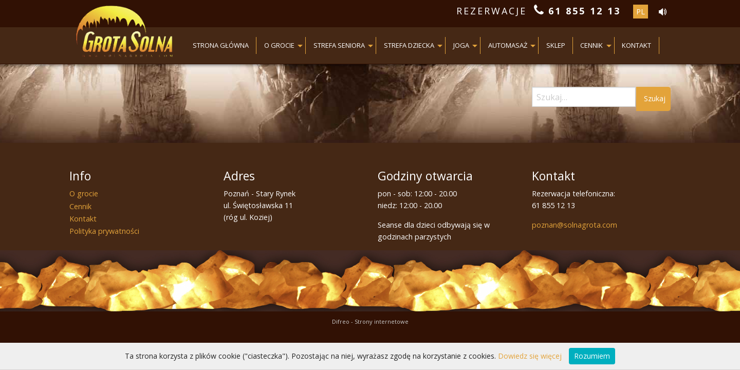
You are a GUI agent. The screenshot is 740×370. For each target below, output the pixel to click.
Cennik (591, 45)
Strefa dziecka (409, 45)
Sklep (555, 45)
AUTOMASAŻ (507, 45)
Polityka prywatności (104, 231)
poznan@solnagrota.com (574, 225)
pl (640, 11)
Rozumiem (592, 356)
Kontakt (636, 45)
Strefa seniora (339, 45)
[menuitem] (221, 45)
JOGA (461, 45)
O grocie (279, 45)
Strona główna (221, 45)
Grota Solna (124, 33)
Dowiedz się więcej (530, 356)
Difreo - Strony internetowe (370, 321)
